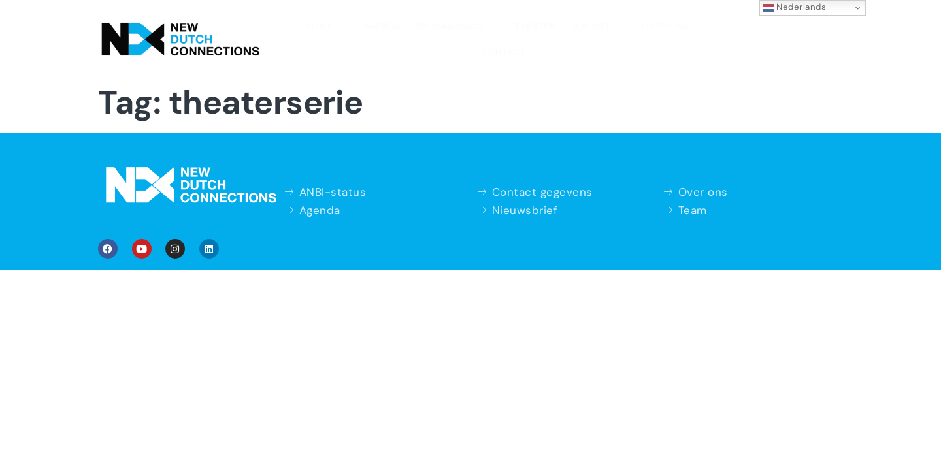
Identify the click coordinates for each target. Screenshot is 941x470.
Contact (694, 33)
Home (283, 31)
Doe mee (552, 31)
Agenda (338, 33)
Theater (490, 33)
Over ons (625, 31)
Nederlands (795, 7)
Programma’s (413, 31)
